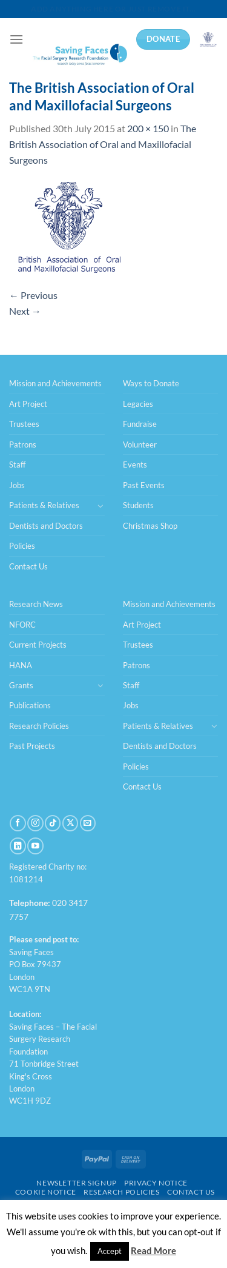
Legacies (138, 404)
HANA (20, 665)
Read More (153, 1250)
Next (25, 311)
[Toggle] (100, 506)
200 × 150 (148, 128)
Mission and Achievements (55, 383)
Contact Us (28, 566)
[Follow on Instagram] (35, 823)
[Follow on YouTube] (35, 845)
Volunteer (140, 444)
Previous (33, 295)
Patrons (22, 444)
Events (135, 464)
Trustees (24, 424)
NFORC (22, 624)
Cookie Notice (45, 1191)
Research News (36, 604)
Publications (30, 705)
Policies (22, 546)
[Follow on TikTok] (53, 823)
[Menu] (16, 39)
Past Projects (32, 746)
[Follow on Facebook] (17, 823)
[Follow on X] (70, 823)
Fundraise (140, 424)
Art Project (28, 404)
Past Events (144, 485)
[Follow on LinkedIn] (17, 845)
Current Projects (38, 644)
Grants (21, 685)
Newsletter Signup (76, 1182)
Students (138, 505)
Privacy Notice (156, 1182)
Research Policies (39, 726)
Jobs (17, 485)
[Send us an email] (88, 823)
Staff (17, 464)
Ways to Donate (151, 383)
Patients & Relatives (44, 505)
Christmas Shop (150, 526)
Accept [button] (109, 1251)
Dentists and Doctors (46, 526)
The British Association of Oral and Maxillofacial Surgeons (102, 143)
